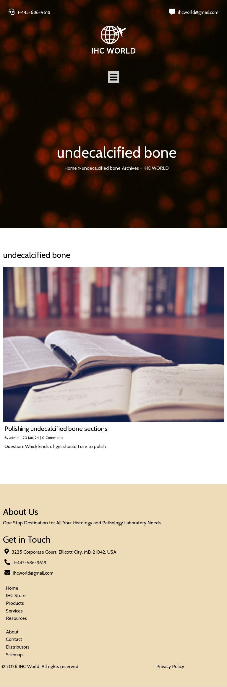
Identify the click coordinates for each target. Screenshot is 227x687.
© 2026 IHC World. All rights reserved (39, 667)
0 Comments (52, 438)
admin (14, 438)
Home (70, 168)
